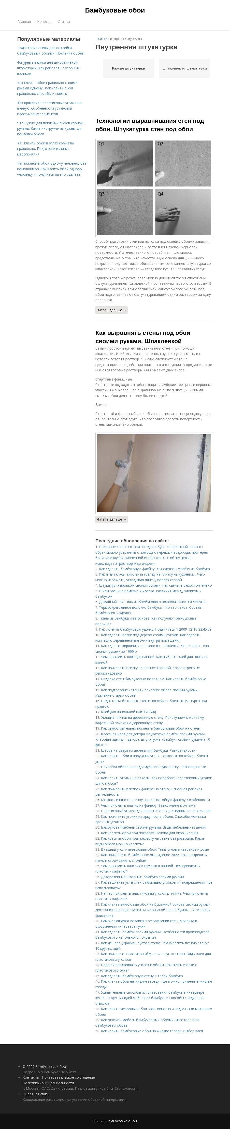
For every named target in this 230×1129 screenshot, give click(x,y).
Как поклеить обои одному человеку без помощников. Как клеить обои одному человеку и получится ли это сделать (51, 169)
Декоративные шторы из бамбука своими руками (142, 877)
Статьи (64, 21)
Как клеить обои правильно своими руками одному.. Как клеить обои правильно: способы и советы (47, 88)
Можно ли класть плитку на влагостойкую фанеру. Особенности (155, 799)
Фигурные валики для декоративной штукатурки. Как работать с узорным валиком (48, 68)
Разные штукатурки (128, 68)
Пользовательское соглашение (68, 1077)
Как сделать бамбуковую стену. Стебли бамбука (142, 976)
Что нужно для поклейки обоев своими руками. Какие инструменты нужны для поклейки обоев (50, 128)
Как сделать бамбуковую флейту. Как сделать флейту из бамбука (154, 568)
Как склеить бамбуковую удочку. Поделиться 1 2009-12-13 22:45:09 (155, 629)
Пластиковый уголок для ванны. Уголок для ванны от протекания (156, 810)
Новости (44, 21)
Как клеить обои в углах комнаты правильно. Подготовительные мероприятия (45, 148)
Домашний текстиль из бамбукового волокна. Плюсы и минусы (152, 601)
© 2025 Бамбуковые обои (44, 1066)
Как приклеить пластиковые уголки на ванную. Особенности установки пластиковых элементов (49, 108)
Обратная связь (36, 1094)
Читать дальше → (112, 310)
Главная (24, 21)
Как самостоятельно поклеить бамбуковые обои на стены (150, 728)
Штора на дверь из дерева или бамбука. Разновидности (148, 750)
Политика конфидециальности (48, 1083)
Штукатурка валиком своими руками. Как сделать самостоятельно (155, 585)
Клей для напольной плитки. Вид (128, 711)
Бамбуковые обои (115, 10)
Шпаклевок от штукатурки (184, 68)
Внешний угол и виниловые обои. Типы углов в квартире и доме (155, 849)
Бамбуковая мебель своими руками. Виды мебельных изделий (153, 827)
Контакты (31, 1077)
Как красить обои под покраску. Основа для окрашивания (149, 833)
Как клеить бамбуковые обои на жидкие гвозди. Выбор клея (152, 1031)
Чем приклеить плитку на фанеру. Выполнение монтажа (148, 805)
